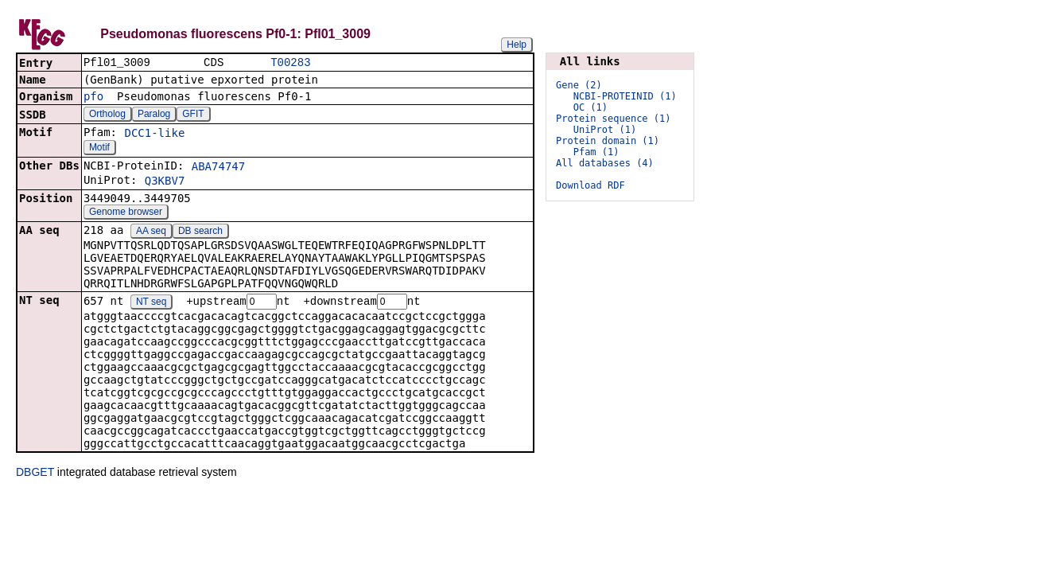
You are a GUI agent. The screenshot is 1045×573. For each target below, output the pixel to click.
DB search (200, 232)
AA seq (151, 232)
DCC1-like (154, 134)
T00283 (290, 63)
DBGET (35, 474)
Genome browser (125, 213)
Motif (99, 148)
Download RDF (590, 185)
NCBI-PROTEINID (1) (625, 96)
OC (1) (590, 107)
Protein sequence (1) (613, 118)
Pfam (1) (596, 152)
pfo (93, 98)
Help (516, 44)
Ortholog (107, 115)
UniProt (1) (604, 129)
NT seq (151, 304)
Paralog (154, 115)
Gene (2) (579, 85)
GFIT (193, 115)
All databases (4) (605, 163)
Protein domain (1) (607, 140)
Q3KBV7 (165, 182)
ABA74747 (218, 168)
